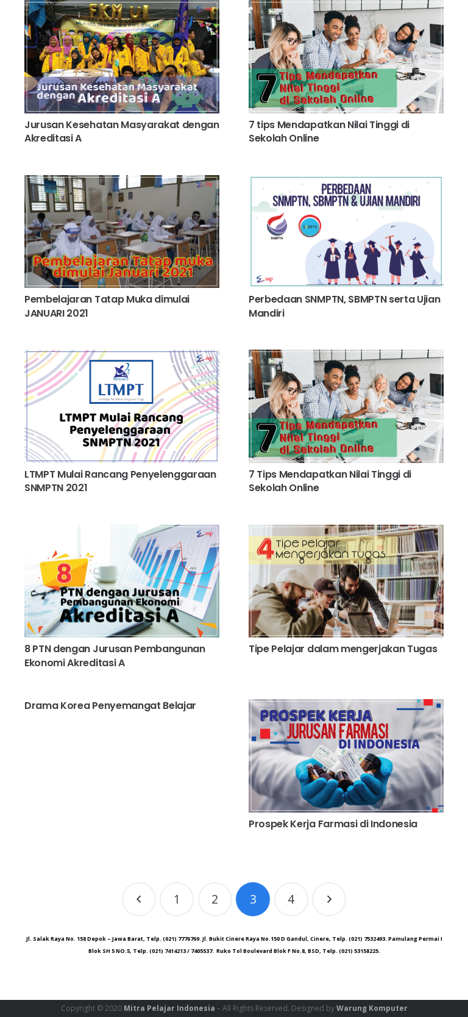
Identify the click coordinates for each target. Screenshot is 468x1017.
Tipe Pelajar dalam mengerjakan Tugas (343, 649)
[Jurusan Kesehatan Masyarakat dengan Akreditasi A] (121, 56)
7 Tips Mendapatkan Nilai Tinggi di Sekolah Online (330, 481)
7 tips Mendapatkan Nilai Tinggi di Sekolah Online (329, 131)
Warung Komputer (372, 1008)
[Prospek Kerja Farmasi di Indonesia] (346, 756)
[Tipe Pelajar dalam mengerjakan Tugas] (346, 581)
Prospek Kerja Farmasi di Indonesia (333, 824)
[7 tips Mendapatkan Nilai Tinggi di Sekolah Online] (346, 56)
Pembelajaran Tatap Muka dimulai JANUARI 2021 (107, 306)
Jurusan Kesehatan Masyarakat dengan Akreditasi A (121, 131)
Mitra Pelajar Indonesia (169, 1008)
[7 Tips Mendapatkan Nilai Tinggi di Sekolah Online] (346, 406)
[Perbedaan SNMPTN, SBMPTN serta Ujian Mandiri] (346, 232)
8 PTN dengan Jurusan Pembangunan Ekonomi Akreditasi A (114, 655)
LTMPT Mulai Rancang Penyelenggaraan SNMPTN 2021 (120, 481)
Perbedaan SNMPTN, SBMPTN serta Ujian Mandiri (344, 306)
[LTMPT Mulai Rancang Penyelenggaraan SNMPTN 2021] (121, 406)
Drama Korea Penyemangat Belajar (110, 706)
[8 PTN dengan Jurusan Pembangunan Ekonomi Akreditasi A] (121, 581)
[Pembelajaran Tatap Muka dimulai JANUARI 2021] (121, 232)
